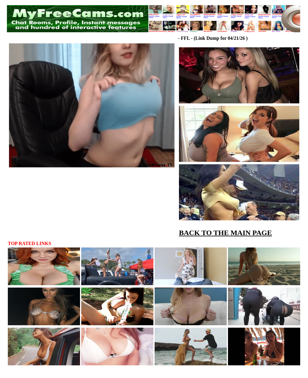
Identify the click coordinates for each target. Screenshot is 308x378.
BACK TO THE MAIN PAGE (225, 233)
